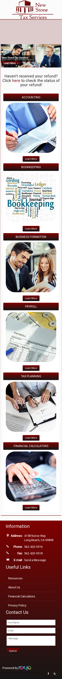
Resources (15, 578)
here (16, 80)
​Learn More (31, 298)
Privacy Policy (17, 605)
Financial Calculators (21, 596)
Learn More (10, 63)
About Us (14, 587)
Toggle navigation (7, 5)
